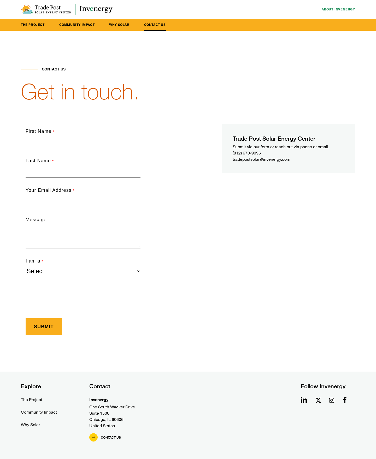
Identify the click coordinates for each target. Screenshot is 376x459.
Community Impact (77, 24)
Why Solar (119, 24)
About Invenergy (338, 9)
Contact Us (155, 24)
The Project (33, 24)
